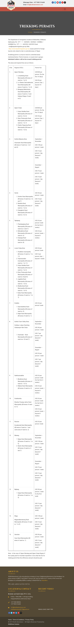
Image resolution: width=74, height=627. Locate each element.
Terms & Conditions (18, 619)
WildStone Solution (13, 624)
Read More (45, 580)
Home (30, 32)
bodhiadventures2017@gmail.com (20, 609)
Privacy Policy (29, 619)
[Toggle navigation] (65, 9)
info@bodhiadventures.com (35, 4)
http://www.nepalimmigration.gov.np (19, 49)
